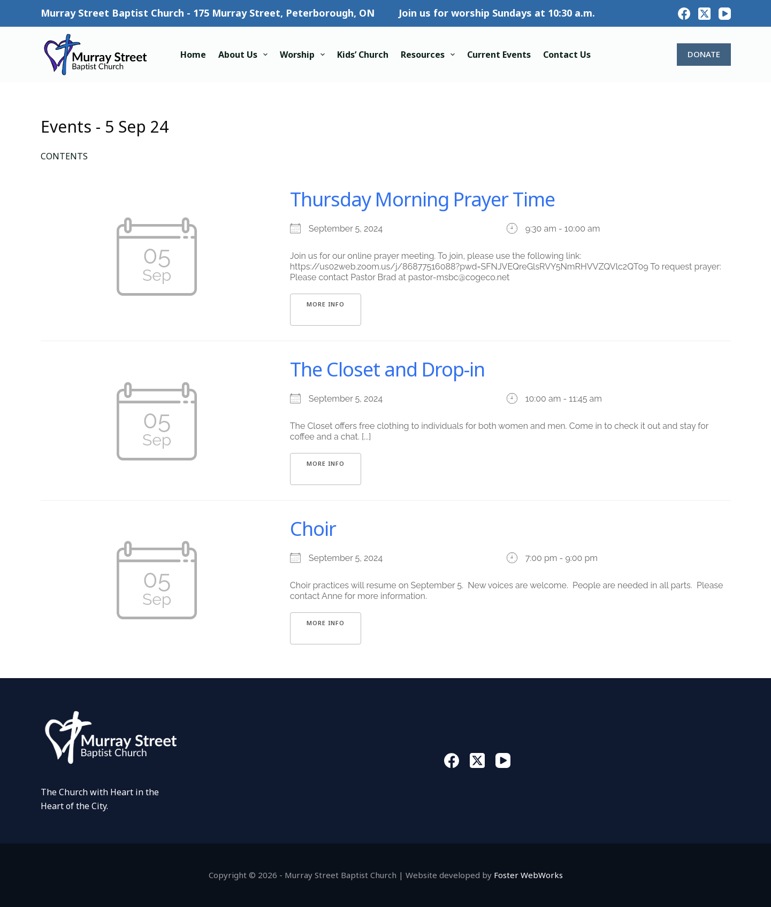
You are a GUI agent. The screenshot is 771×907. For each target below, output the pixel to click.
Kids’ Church (362, 54)
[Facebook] (684, 13)
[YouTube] (725, 13)
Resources (430, 54)
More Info (326, 304)
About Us (245, 54)
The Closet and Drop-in (387, 369)
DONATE (704, 54)
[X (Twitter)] (704, 13)
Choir (313, 529)
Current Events (499, 54)
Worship (304, 54)
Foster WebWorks (528, 875)
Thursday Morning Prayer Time (422, 199)
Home (193, 54)
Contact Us (567, 54)
